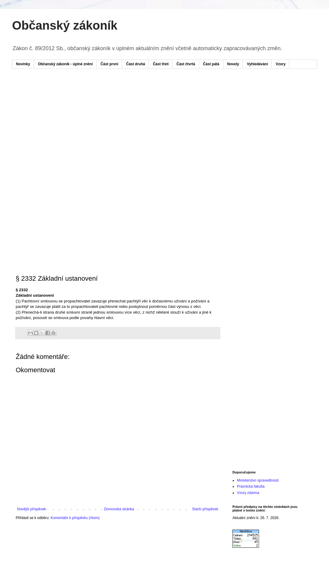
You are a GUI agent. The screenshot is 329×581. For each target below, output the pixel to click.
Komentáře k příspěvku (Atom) (75, 518)
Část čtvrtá (185, 64)
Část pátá (211, 64)
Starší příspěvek (205, 509)
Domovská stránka (119, 509)
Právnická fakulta (250, 486)
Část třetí (160, 64)
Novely (233, 64)
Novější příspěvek (31, 509)
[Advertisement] (109, 120)
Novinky (23, 64)
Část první (109, 64)
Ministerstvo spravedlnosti (258, 480)
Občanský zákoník (64, 25)
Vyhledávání (257, 64)
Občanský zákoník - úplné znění (65, 64)
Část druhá (135, 64)
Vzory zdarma (248, 493)
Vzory (281, 64)
